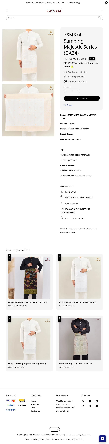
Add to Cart (82, 98)
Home (33, 401)
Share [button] (68, 105)
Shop (33, 408)
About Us (35, 404)
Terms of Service (31, 439)
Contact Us (35, 411)
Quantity (67, 87)
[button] (7, 10)
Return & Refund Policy (61, 439)
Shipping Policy (78, 439)
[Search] (99, 17)
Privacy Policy (45, 439)
